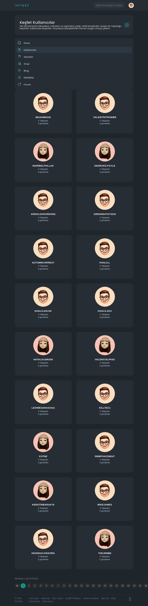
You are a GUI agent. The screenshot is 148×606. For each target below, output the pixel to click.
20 (134, 585)
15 (105, 585)
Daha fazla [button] (48, 601)
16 (110, 585)
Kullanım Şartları (91, 598)
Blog (113, 598)
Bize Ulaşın (57, 598)
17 (116, 585)
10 (75, 585)
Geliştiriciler (34, 601)
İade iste (105, 598)
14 (99, 585)
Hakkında (45, 598)
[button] (109, 5)
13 (93, 585)
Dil (130, 599)
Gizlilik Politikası (73, 598)
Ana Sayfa (34, 598)
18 (122, 585)
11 (81, 585)
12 (87, 585)
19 (128, 585)
